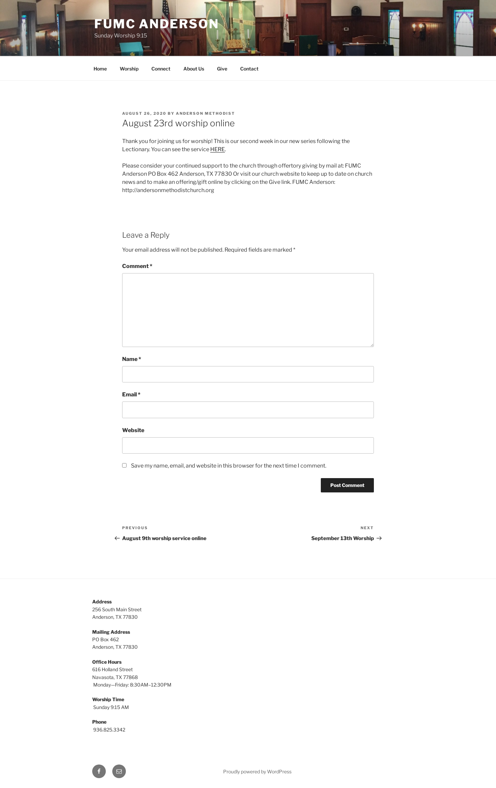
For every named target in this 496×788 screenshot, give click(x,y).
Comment (137, 266)
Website (133, 430)
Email (131, 394)
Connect (160, 69)
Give (222, 69)
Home (100, 69)
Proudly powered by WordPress (257, 771)
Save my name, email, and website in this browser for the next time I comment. (228, 465)
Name (131, 359)
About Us (193, 69)
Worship (129, 69)
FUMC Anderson (156, 23)
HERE (217, 149)
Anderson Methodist (205, 113)
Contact (249, 69)
